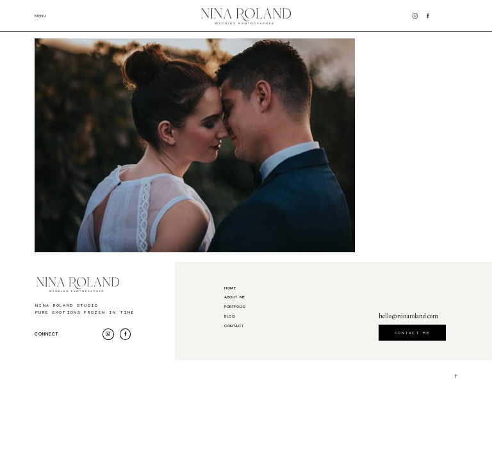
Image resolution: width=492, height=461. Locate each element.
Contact (233, 326)
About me (234, 297)
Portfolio (234, 307)
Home (230, 288)
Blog (229, 316)
